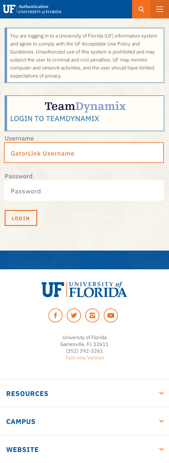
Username (19, 137)
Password (19, 175)
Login (21, 218)
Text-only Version (84, 357)
